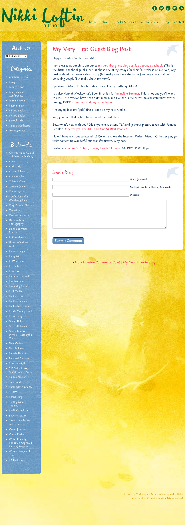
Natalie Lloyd (17, 348)
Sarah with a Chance (21, 387)
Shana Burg (15, 397)
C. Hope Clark (17, 181)
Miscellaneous (17, 101)
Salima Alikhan (17, 377)
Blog (166, 22)
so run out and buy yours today (92, 102)
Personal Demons (19, 358)
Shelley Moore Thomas (17, 404)
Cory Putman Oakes (20, 205)
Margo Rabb (16, 321)
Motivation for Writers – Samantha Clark (20, 334)
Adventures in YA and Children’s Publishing (21, 155)
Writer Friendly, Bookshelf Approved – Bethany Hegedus (21, 443)
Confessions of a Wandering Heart (19, 198)
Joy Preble (15, 266)
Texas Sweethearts (19, 126)
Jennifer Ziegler (17, 251)
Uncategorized (17, 131)
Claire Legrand (17, 191)
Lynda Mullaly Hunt (20, 311)
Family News (16, 87)
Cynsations (15, 210)
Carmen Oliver (17, 187)
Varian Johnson (17, 429)
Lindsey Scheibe (18, 301)
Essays (13, 82)
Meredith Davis (18, 326)
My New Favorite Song (139, 268)
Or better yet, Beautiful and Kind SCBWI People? (95, 129)
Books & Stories (125, 22)
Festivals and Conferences (16, 94)
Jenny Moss (15, 256)
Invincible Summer (127, 94)
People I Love (17, 106)
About (106, 22)
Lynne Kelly (16, 316)
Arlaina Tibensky (18, 171)
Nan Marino (16, 343)
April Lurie (15, 167)
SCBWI (13, 392)
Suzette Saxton (17, 416)
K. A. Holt (14, 271)
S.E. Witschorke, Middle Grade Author (21, 370)
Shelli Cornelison (19, 410)
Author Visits (149, 22)
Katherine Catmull (19, 276)
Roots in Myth (17, 363)
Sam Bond (15, 382)
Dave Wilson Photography (16, 222)
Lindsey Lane (16, 296)
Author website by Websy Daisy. (167, 494)
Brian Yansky (16, 177)
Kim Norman (16, 281)
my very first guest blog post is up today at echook (130, 66)
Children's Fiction (19, 77)
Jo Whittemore (17, 261)
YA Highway (16, 460)
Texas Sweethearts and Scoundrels (19, 422)
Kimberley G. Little (20, 286)
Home (93, 22)
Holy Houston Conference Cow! (97, 268)
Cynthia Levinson (19, 215)
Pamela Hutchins (18, 353)
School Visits (16, 121)
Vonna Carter (16, 434)
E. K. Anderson (17, 237)
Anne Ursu (15, 161)
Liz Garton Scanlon (20, 306)
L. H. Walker (16, 291)
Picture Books (17, 111)
